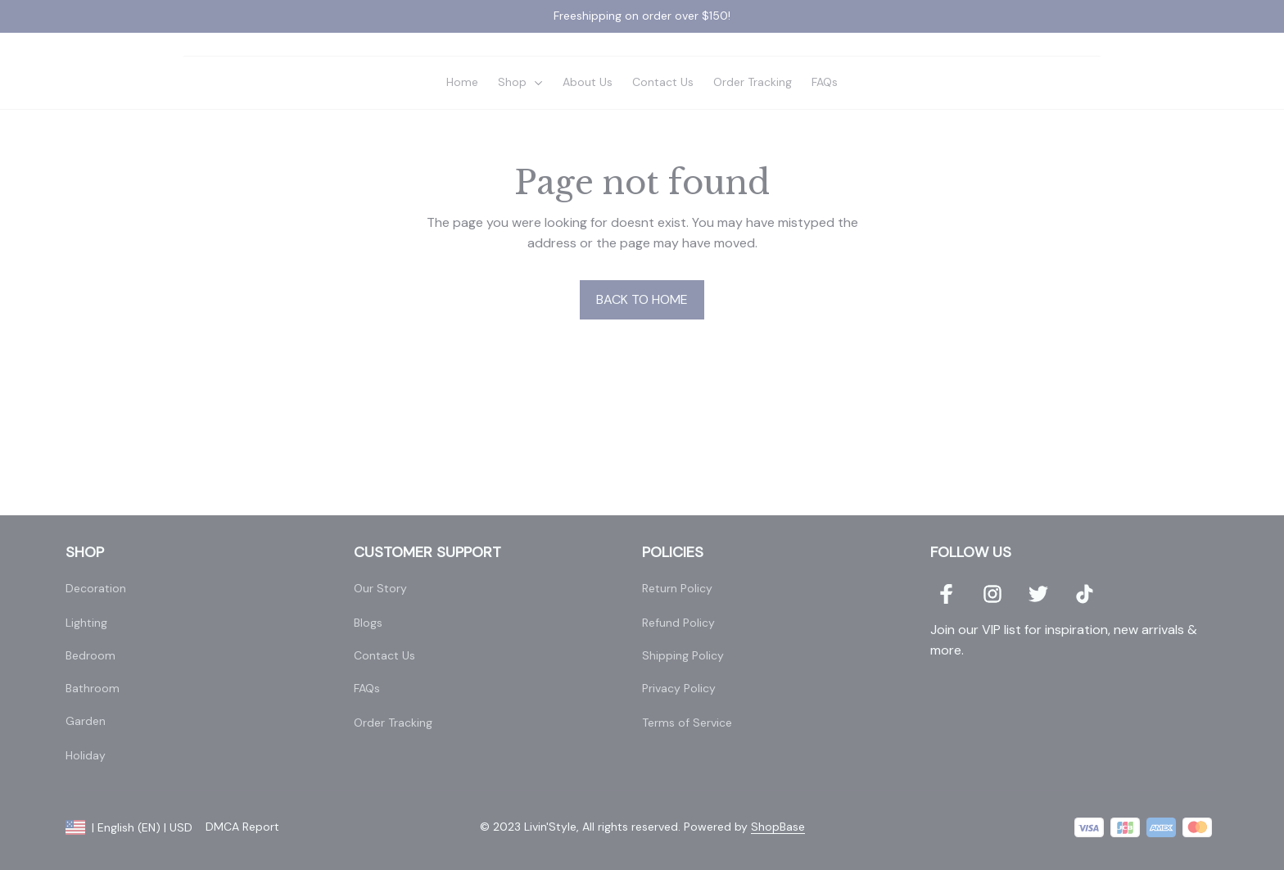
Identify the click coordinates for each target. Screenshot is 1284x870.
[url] (778, 828)
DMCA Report (242, 827)
